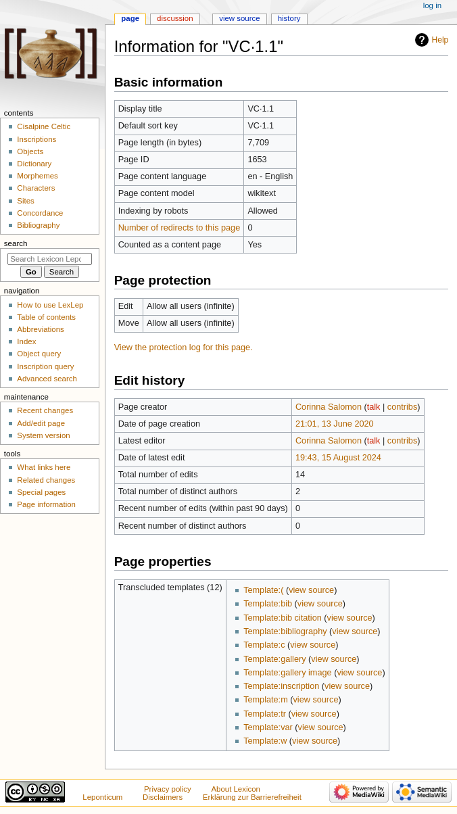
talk (374, 407)
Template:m (265, 699)
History (289, 18)
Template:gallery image (287, 672)
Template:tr (264, 714)
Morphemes (37, 176)
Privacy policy (167, 789)
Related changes (46, 480)
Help (440, 40)
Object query (39, 354)
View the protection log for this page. (183, 347)
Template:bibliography (285, 631)
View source (239, 18)
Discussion (175, 18)
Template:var (268, 727)
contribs (402, 407)
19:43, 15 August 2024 (338, 457)
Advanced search (47, 379)
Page (130, 18)
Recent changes (45, 410)
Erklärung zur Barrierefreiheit (252, 797)
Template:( (263, 590)
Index (26, 341)
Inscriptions (36, 139)
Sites (25, 201)
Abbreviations (40, 329)
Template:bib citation (282, 618)
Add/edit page (41, 423)
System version (43, 435)
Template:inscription (281, 686)
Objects (30, 151)
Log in (432, 5)
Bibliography (38, 225)
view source (311, 590)
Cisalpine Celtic (43, 126)
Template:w (265, 741)
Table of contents (46, 317)
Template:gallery (274, 659)
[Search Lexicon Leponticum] (49, 259)
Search (16, 243)
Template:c (264, 645)
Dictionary (34, 164)
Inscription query (45, 366)
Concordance (40, 213)
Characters (36, 188)
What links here (43, 467)
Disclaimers (163, 797)
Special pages (41, 492)
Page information (46, 504)
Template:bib (267, 603)
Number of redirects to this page (179, 228)
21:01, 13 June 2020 (334, 424)
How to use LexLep (50, 305)
